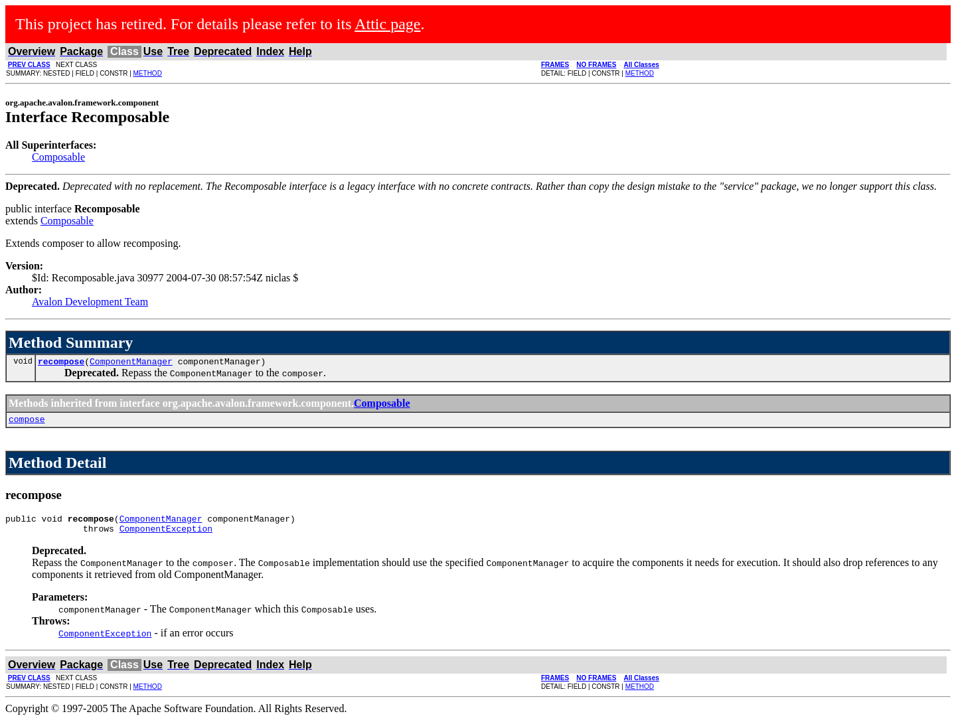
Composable (58, 157)
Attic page (387, 24)
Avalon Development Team (90, 301)
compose (27, 423)
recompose (61, 363)
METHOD (147, 73)
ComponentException (166, 536)
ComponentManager (131, 363)
